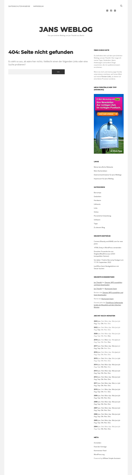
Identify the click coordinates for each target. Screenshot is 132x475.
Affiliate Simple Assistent (111, 450)
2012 (95, 369)
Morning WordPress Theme (57, 472)
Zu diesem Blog (99, 220)
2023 (95, 313)
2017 (95, 338)
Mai (113, 338)
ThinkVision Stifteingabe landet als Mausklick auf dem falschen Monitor (108, 297)
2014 (95, 357)
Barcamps (97, 185)
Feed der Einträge (100, 439)
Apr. (110, 338)
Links (95, 200)
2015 (95, 351)
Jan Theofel (98, 275)
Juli (119, 351)
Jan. (99, 313)
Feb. (102, 338)
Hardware (97, 192)
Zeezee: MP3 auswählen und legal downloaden (108, 276)
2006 (95, 406)
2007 (95, 400)
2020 (95, 326)
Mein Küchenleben (100, 163)
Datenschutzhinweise (19, 6)
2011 (95, 375)
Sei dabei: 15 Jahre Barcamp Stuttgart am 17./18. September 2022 (108, 253)
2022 (95, 320)
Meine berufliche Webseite (103, 159)
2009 (95, 388)
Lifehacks (97, 196)
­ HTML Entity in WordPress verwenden (107, 240)
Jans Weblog (66, 22)
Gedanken (97, 189)
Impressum (38, 6)
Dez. (109, 328)
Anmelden (97, 435)
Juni (116, 332)
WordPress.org (99, 447)
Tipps (96, 216)
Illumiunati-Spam (111, 281)
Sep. (99, 322)
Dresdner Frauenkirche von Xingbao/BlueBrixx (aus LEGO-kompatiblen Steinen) (104, 246)
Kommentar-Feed (100, 443)
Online (96, 204)
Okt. (102, 316)
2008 (95, 394)
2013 (95, 363)
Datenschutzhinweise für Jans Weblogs (108, 167)
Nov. (105, 359)
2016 (95, 344)
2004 (95, 419)
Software (97, 212)
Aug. (95, 316)
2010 (95, 381)
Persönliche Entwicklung (102, 208)
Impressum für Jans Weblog (104, 171)
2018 (95, 332)
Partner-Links (106, 69)
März (106, 332)
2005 (95, 412)
